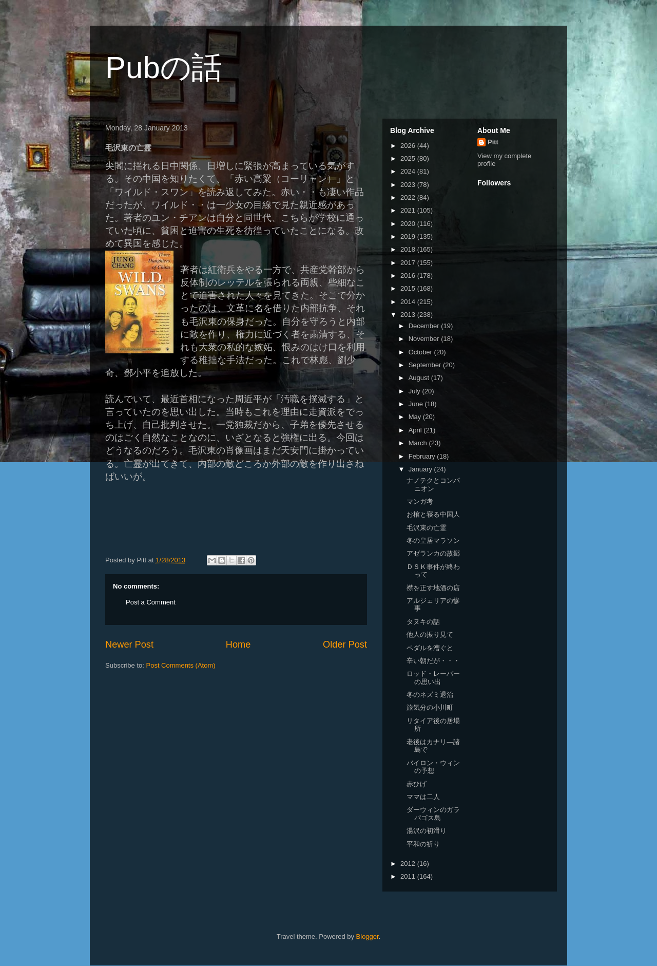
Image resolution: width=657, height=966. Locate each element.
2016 (408, 275)
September (426, 365)
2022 (408, 197)
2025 (408, 158)
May (416, 417)
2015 (408, 288)
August (420, 378)
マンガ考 (420, 501)
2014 (408, 302)
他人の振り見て (430, 634)
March (419, 443)
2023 (408, 184)
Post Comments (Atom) (181, 665)
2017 (408, 263)
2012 (408, 863)
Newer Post (129, 644)
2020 (408, 224)
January (421, 469)
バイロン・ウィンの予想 (433, 767)
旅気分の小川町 (430, 707)
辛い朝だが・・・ (433, 661)
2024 (408, 171)
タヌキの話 (423, 622)
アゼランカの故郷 (433, 553)
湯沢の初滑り (427, 831)
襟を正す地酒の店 (433, 588)
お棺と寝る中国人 (433, 514)
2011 (408, 876)
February (423, 456)
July (415, 391)
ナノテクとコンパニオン (433, 485)
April (416, 430)
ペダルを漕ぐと (430, 648)
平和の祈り (423, 844)
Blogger (367, 936)
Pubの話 (163, 67)
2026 (408, 145)
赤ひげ (417, 784)
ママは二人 (423, 797)
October (421, 352)
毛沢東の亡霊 (427, 528)
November (425, 339)
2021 (408, 210)
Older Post (345, 644)
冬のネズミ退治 (430, 694)
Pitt (493, 142)
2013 (408, 314)
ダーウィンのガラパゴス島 (433, 814)
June (417, 404)
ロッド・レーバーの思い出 (433, 678)
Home (238, 644)
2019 (408, 236)
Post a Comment (151, 602)
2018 (408, 249)
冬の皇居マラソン (433, 540)
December (425, 326)
